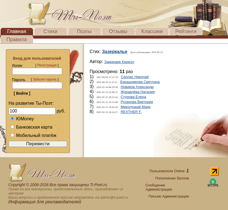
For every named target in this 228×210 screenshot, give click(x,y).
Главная (16, 31)
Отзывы (118, 31)
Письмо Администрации (169, 196)
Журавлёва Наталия (138, 92)
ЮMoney (22, 118)
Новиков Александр (137, 87)
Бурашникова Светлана (139, 82)
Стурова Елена (133, 97)
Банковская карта (31, 127)
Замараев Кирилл (119, 62)
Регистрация (47, 65)
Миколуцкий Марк (135, 107)
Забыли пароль (45, 79)
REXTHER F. (131, 112)
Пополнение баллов (172, 178)
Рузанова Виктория (137, 102)
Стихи (50, 31)
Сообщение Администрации (159, 187)
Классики (152, 31)
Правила (16, 39)
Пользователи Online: (169, 171)
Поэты (84, 31)
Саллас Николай (135, 77)
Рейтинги (185, 31)
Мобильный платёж (33, 135)
